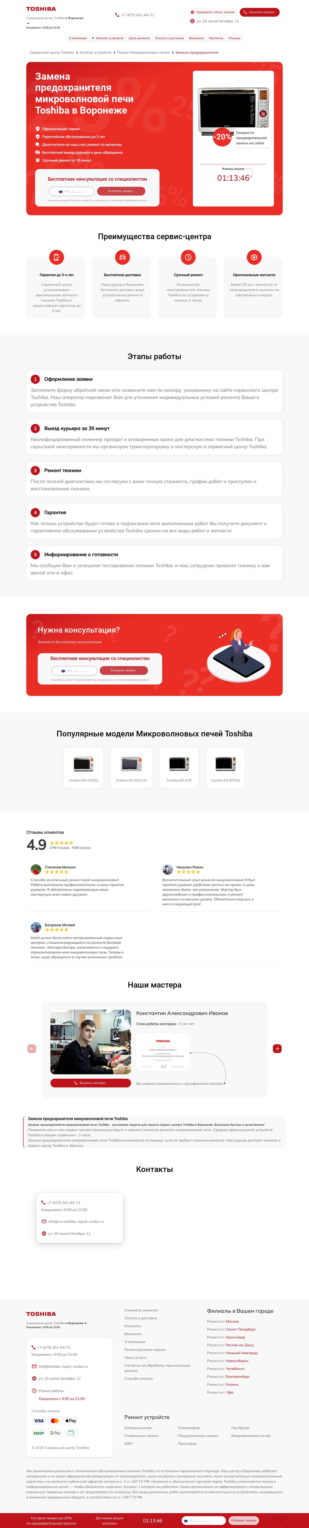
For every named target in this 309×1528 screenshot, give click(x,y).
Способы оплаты (138, 1378)
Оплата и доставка (169, 38)
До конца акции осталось (110, 1520)
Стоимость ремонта (141, 1310)
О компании (78, 38)
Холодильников (137, 1428)
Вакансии (196, 38)
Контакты (216, 38)
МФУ (128, 1444)
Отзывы (234, 38)
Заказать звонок (258, 12)
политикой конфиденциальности (129, 200)
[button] (277, 1048)
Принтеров (187, 1444)
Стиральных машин (141, 1436)
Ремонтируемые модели (145, 1349)
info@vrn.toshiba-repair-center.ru (72, 1222)
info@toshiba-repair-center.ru (60, 1366)
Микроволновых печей (250, 1436)
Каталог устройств (109, 38)
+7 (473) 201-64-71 (137, 15)
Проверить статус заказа (212, 12)
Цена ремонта (139, 38)
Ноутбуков (240, 1428)
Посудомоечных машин (198, 1436)
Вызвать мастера (90, 1083)
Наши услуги (135, 1357)
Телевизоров (189, 1428)
